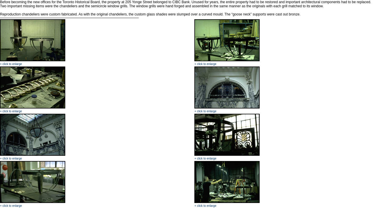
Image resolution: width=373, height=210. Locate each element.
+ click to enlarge (11, 64)
